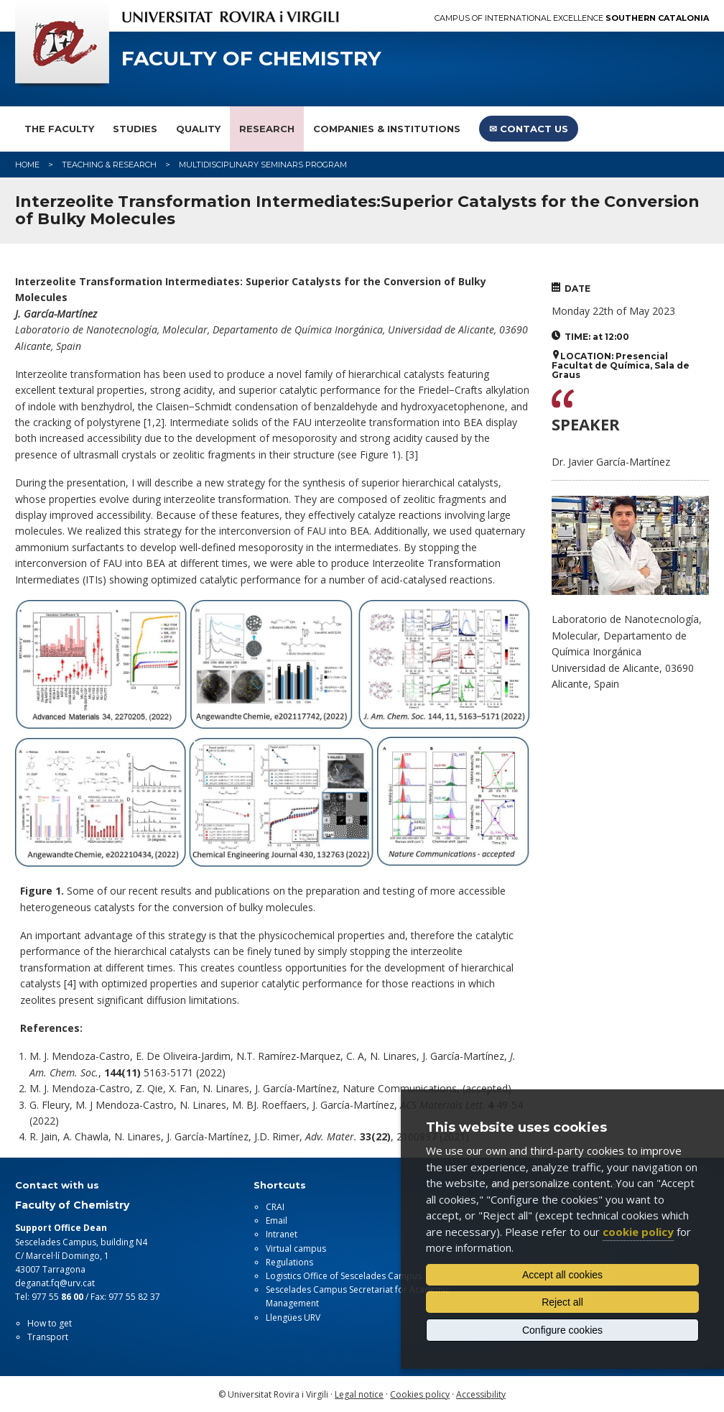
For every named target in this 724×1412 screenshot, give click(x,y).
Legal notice (359, 1394)
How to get (49, 1323)
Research (266, 128)
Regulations (289, 1262)
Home (27, 165)
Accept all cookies (562, 1275)
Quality (198, 128)
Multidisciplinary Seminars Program (263, 165)
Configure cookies (562, 1330)
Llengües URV (293, 1317)
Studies (135, 128)
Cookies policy (420, 1394)
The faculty (59, 128)
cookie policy (638, 1231)
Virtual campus (296, 1248)
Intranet (281, 1234)
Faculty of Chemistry (251, 58)
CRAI (275, 1207)
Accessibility (481, 1394)
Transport (47, 1337)
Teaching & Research (109, 165)
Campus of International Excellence (572, 18)
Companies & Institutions (386, 128)
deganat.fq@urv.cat (55, 1283)
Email (276, 1220)
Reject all (562, 1302)
